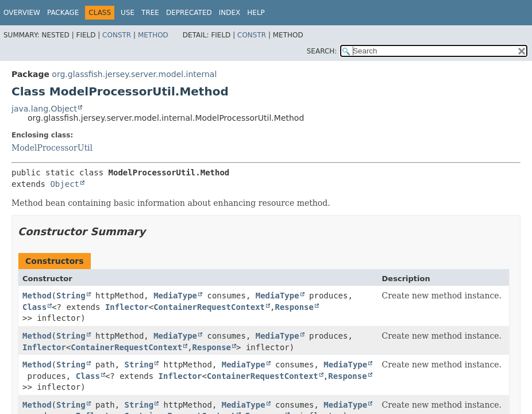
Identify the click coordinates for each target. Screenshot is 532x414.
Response (294, 307)
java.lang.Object (44, 108)
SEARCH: (322, 51)
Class (34, 307)
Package (63, 13)
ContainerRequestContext (209, 307)
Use (127, 13)
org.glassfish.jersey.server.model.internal (134, 74)
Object (64, 184)
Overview (21, 13)
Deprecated (189, 13)
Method (153, 35)
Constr (116, 35)
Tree (150, 13)
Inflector (127, 307)
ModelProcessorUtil (51, 147)
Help (256, 13)
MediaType (175, 295)
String (71, 295)
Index (230, 13)
